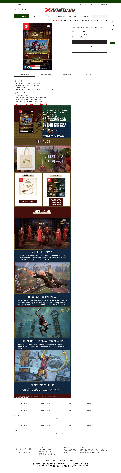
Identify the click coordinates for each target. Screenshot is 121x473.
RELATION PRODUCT (46, 74)
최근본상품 (113, 29)
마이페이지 (112, 22)
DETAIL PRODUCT (25, 74)
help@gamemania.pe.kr (82, 465)
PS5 (48, 16)
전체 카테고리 (21, 16)
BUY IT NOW (89, 42)
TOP (113, 43)
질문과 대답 (86, 16)
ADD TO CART (89, 46)
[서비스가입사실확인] (95, 452)
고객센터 (97, 4)
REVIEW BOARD (67, 74)
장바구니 (112, 26)
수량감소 (87, 37)
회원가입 (84, 4)
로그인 (80, 4)
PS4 (35, 16)
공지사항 (25, 450)
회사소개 (47, 460)
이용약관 (71, 460)
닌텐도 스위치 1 (60, 16)
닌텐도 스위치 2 (73, 16)
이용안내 (54, 460)
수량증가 (84, 37)
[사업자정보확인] (68, 464)
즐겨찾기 (20, 4)
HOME (40, 20)
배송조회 (30, 450)
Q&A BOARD (88, 74)
